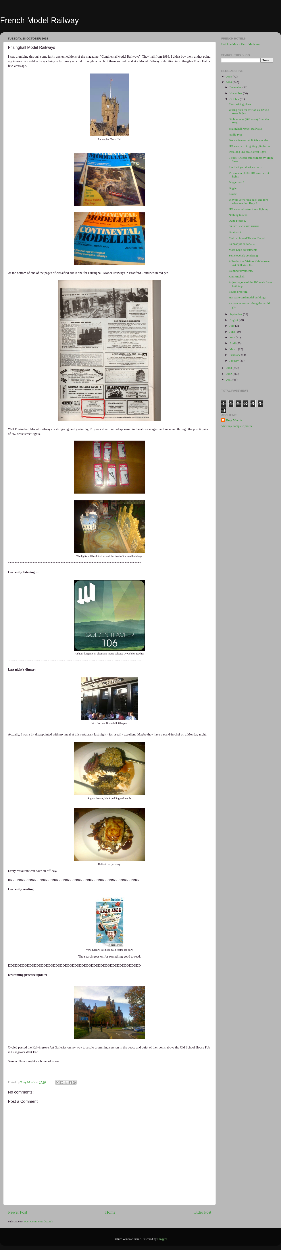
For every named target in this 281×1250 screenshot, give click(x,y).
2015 (229, 76)
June (232, 331)
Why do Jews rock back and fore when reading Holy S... (248, 201)
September (236, 314)
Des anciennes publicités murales (249, 140)
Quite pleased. (237, 220)
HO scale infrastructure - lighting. (249, 209)
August (234, 320)
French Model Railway (39, 20)
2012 (229, 373)
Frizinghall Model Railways (245, 128)
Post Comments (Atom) (38, 1221)
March (233, 349)
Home (110, 1212)
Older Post (202, 1212)
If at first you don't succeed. (245, 167)
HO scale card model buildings (247, 297)
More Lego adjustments (243, 249)
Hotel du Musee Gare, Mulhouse (240, 44)
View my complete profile (236, 426)
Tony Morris (234, 420)
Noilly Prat (235, 134)
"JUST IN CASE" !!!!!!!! (244, 226)
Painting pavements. (241, 270)
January (234, 360)
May (232, 337)
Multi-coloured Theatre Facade (247, 238)
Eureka (233, 194)
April (233, 343)
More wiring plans (240, 104)
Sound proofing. (238, 291)
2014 (229, 82)
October (234, 99)
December (236, 87)
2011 (229, 379)
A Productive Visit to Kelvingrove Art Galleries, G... (249, 263)
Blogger (162, 1239)
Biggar (233, 188)
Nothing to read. (238, 215)
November (236, 93)
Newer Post (17, 1212)
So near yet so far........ (242, 243)
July (232, 325)
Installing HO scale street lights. (248, 151)
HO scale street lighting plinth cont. (250, 146)
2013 (229, 368)
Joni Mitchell (237, 276)
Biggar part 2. (237, 182)
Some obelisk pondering (243, 255)
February (235, 354)
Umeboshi (235, 232)
